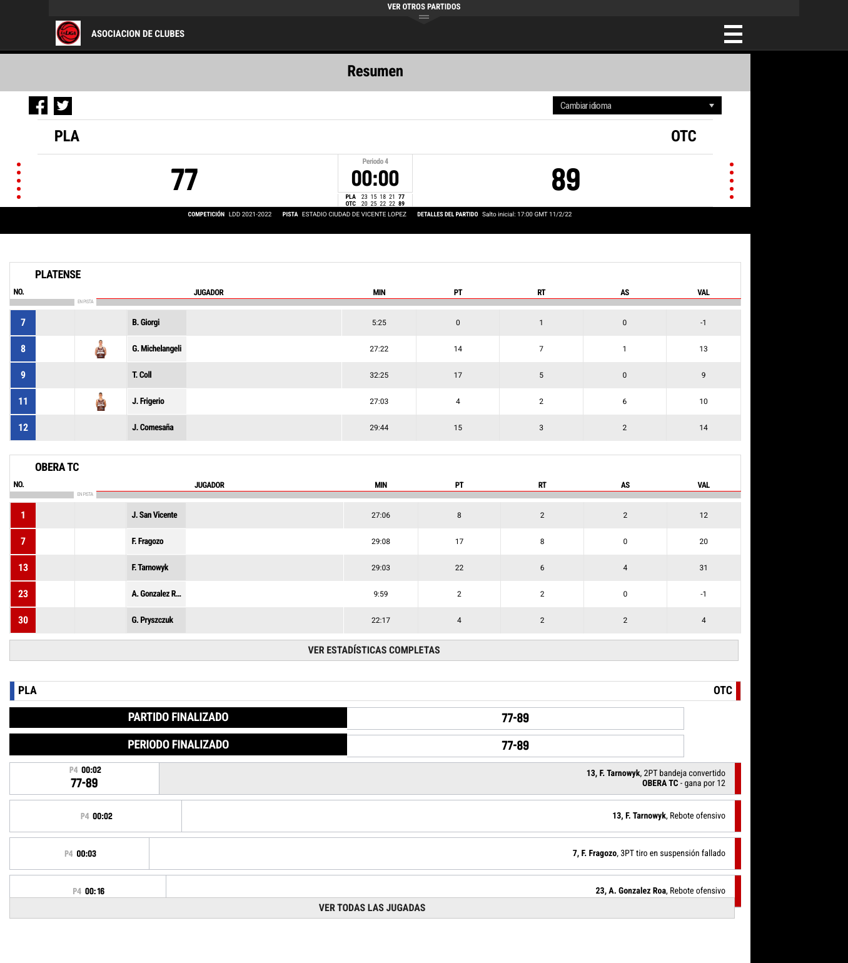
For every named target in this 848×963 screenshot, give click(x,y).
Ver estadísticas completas (374, 650)
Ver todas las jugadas (372, 908)
